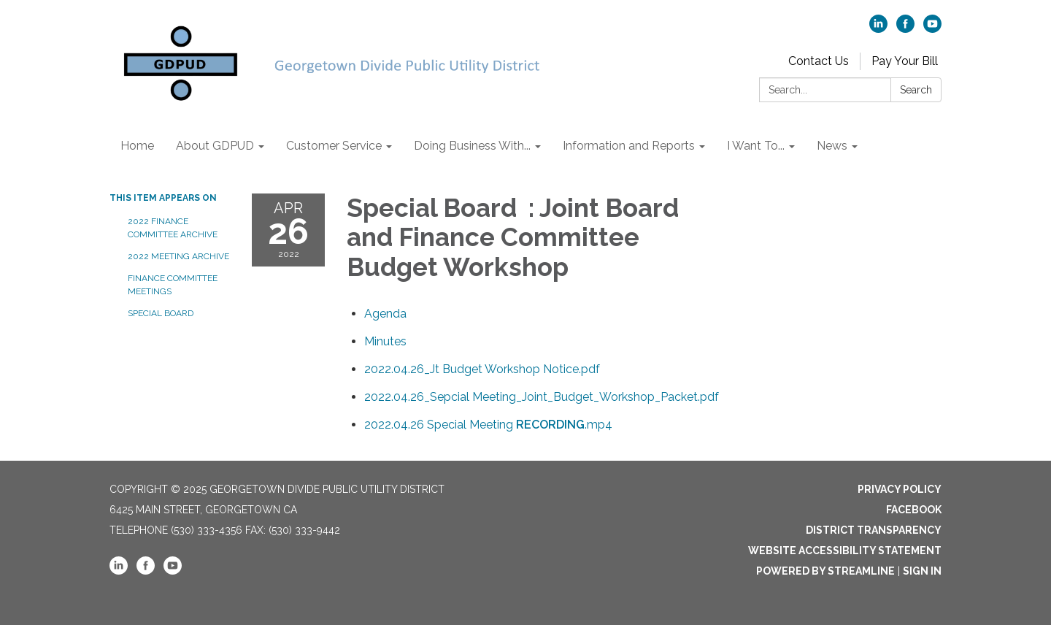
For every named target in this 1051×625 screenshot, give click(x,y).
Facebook (914, 509)
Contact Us (818, 61)
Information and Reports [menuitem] (629, 146)
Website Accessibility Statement (845, 550)
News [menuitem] (832, 146)
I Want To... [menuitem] (756, 146)
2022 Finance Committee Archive (172, 227)
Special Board (162, 313)
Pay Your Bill (904, 61)
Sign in (922, 571)
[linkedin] (878, 29)
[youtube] (932, 29)
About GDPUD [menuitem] (215, 146)
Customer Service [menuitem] (334, 146)
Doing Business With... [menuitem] (472, 146)
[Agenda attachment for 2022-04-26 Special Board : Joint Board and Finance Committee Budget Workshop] (385, 314)
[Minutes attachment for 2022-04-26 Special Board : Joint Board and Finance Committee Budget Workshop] (385, 341)
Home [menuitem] (137, 146)
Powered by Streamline (825, 571)
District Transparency (874, 530)
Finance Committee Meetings (172, 284)
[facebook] (905, 29)
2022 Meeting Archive (178, 256)
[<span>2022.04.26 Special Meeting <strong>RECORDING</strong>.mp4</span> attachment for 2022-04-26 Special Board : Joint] (488, 425)
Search (916, 90)
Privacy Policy (900, 489)
